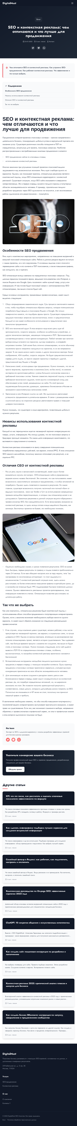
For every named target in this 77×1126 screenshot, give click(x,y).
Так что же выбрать (12, 104)
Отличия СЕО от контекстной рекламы (19, 100)
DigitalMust (9, 3)
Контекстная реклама (10, 1086)
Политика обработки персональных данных (21, 1120)
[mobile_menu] (72, 3)
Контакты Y (6, 1103)
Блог (38, 19)
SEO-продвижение (9, 1082)
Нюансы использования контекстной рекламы (22, 95)
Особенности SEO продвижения (18, 91)
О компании (7, 1099)
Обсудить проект (15, 769)
